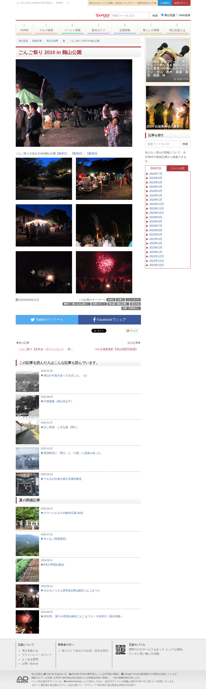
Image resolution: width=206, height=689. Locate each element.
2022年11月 (156, 260)
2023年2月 (155, 247)
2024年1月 (155, 199)
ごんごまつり (133, 299)
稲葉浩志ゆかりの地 (146, 3)
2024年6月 (155, 177)
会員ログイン (181, 3)
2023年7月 (155, 225)
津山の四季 (52, 40)
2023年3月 (155, 243)
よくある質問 (30, 659)
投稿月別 (155, 168)
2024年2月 (155, 195)
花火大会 (135, 304)
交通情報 (125, 27)
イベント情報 (72, 27)
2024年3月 (155, 190)
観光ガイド (99, 27)
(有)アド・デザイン (84, 685)
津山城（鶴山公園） (118, 304)
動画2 (77, 153)
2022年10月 (156, 265)
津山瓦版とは (177, 27)
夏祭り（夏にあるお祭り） (77, 304)
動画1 (61, 153)
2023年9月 (155, 217)
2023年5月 (155, 234)
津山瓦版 (44, 15)
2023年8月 (155, 221)
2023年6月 (155, 230)
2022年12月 (156, 256)
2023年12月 (156, 203)
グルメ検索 (46, 27)
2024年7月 (155, 173)
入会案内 (164, 3)
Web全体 (183, 15)
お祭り (120, 299)
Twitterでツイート (46, 320)
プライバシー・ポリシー (37, 654)
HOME (24, 27)
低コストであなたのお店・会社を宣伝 (85, 650)
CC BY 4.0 (139, 681)
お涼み (111, 299)
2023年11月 (156, 208)
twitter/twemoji (74, 681)
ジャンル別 (177, 168)
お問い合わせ (30, 663)
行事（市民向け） (131, 308)
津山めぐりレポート (125, 3)
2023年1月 (155, 252)
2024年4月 (155, 186)
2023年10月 (156, 212)
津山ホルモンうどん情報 (101, 3)
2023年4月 (155, 238)
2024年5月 (155, 182)
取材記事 (37, 40)
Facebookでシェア (109, 320)
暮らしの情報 (151, 27)
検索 (155, 15)
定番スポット (99, 304)
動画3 (92, 153)
